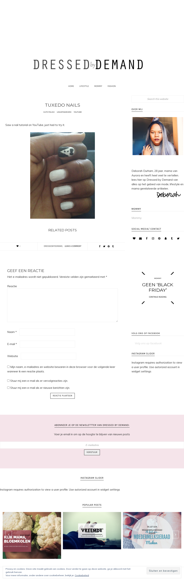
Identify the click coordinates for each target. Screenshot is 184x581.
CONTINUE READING (158, 303)
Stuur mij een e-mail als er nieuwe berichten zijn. (40, 394)
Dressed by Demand (92, 67)
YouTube (78, 118)
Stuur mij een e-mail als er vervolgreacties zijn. (39, 387)
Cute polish (48, 118)
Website (12, 362)
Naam (12, 338)
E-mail (12, 350)
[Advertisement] (92, 22)
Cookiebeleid (82, 575)
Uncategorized (64, 118)
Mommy (137, 224)
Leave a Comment (73, 252)
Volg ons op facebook (146, 341)
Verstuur (92, 458)
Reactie (12, 292)
